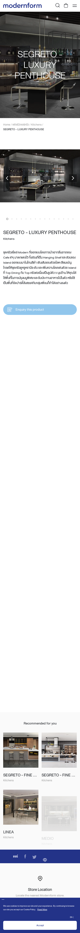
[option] (40, 65)
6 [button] (31, 219)
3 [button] (17, 219)
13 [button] (64, 219)
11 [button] (54, 219)
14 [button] (68, 219)
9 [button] (45, 219)
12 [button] (59, 219)
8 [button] (40, 219)
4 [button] (21, 219)
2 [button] (12, 219)
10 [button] (49, 219)
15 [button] (73, 219)
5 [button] (26, 219)
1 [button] (7, 219)
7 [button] (35, 219)
